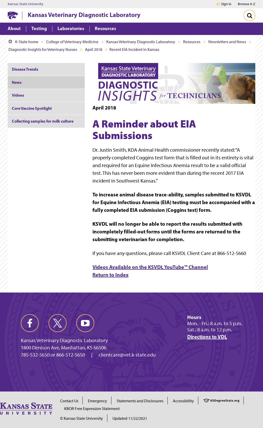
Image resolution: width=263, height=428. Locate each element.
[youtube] (85, 323)
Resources (191, 41)
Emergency (97, 400)
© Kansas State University (81, 418)
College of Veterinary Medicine (72, 41)
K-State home (23, 41)
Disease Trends (25, 69)
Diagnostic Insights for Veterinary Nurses (42, 49)
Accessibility (183, 400)
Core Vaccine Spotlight (32, 108)
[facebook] (30, 323)
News (17, 82)
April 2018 (93, 49)
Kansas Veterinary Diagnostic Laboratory (84, 15)
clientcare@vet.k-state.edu (127, 355)
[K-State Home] (13, 15)
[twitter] (58, 323)
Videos (18, 95)
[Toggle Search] (249, 15)
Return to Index (110, 274)
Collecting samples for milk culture (42, 121)
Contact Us (69, 400)
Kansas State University (25, 4)
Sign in (226, 4)
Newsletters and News (227, 41)
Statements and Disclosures (140, 400)
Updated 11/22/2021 (129, 418)
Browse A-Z (246, 4)
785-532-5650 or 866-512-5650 (53, 355)
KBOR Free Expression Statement (92, 408)
